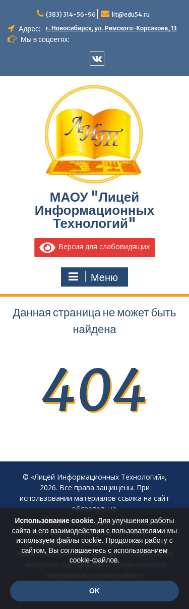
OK (94, 591)
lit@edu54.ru (131, 14)
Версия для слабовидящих (94, 246)
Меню (93, 277)
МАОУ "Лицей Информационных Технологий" (95, 210)
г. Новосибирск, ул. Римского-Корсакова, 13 (111, 28)
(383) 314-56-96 (71, 14)
